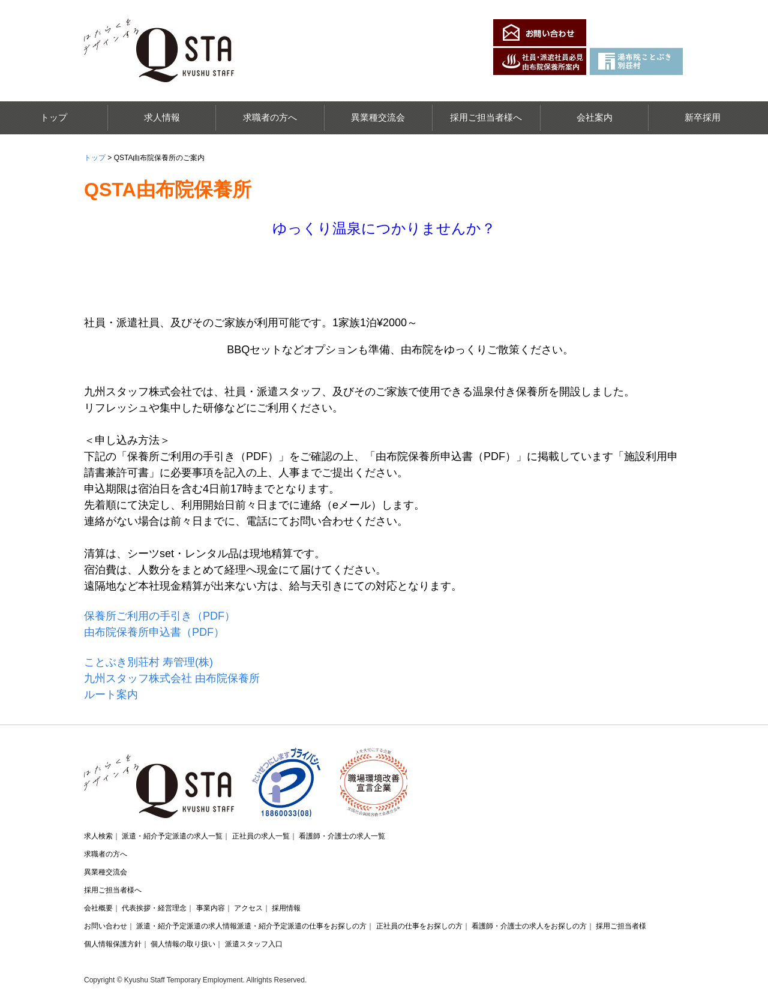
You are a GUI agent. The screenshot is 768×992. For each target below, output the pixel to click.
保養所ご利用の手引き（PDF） (159, 616)
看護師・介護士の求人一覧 (342, 836)
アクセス (248, 908)
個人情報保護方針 (113, 944)
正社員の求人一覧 (261, 836)
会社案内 (595, 117)
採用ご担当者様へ (486, 117)
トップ (53, 117)
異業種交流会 (378, 117)
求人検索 (98, 836)
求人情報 (162, 117)
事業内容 (210, 908)
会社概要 (98, 908)
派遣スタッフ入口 (254, 944)
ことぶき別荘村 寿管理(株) (148, 662)
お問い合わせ (105, 926)
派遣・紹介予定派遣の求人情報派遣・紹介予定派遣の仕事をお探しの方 (251, 926)
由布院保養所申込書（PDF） (154, 632)
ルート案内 (111, 695)
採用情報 (286, 908)
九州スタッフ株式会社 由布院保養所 (172, 678)
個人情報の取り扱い (183, 944)
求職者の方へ (270, 117)
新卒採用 (703, 117)
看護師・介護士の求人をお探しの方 (529, 926)
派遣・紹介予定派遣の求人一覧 (172, 836)
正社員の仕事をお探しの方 (419, 926)
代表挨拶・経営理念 (154, 908)
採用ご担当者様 (621, 926)
